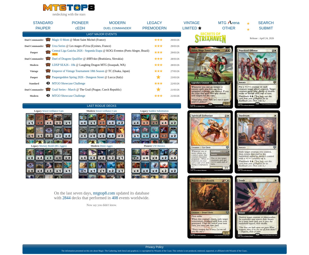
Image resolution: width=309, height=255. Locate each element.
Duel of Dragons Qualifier (67, 58)
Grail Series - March (64, 89)
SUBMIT (266, 28)
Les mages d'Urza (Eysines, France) (90, 46)
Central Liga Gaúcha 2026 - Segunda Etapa (77, 50)
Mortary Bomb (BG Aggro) (52, 145)
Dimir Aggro (106, 145)
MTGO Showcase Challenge (68, 83)
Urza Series (58, 46)
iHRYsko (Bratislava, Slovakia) (104, 58)
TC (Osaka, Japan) (119, 71)
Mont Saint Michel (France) (89, 39)
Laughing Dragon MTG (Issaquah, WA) (102, 64)
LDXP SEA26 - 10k (63, 64)
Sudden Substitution (159, 110)
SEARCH (266, 23)
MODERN (117, 23)
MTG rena (228, 23)
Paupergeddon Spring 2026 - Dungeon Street (78, 77)
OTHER (228, 28)
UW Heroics (159, 145)
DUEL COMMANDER (117, 28)
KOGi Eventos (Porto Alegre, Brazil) (127, 50)
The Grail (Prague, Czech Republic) (100, 89)
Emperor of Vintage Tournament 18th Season (78, 71)
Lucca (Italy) (115, 77)
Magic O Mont (60, 39)
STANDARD (43, 23)
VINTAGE (192, 23)
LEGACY (154, 23)
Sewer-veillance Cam (53, 110)
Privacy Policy (154, 247)
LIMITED (189, 28)
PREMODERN (154, 28)
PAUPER (43, 28)
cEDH (80, 28)
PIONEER (80, 23)
